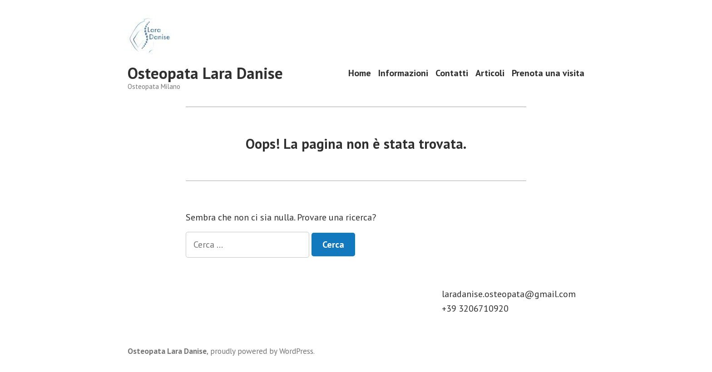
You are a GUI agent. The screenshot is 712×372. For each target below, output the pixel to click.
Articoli (489, 73)
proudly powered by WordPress (261, 351)
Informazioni (403, 73)
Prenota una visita (548, 73)
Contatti (451, 73)
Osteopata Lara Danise (205, 73)
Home (359, 73)
